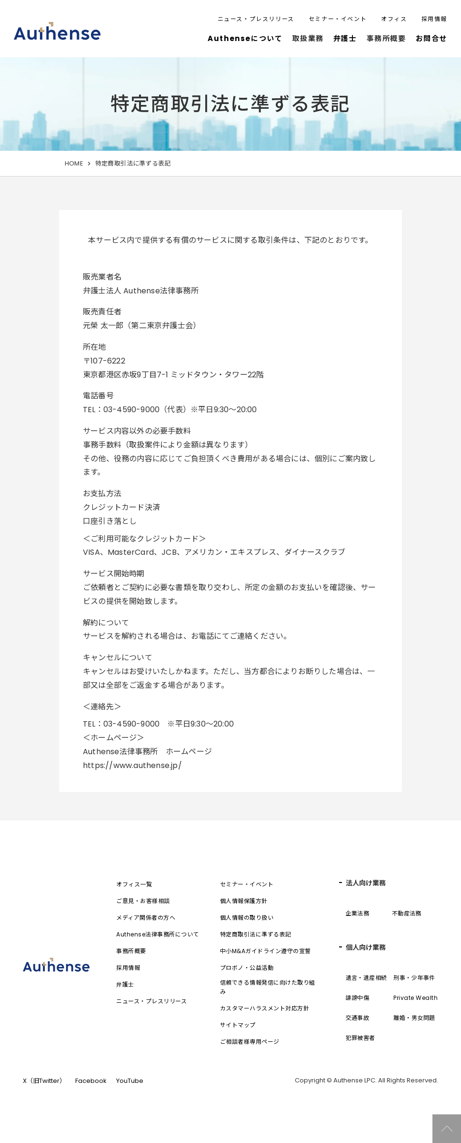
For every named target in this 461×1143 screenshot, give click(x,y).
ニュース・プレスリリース (256, 19)
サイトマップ (238, 1025)
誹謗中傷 (358, 998)
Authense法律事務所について (157, 934)
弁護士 (345, 38)
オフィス (394, 19)
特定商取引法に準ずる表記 (255, 934)
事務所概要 (131, 951)
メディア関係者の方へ (145, 918)
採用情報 (434, 19)
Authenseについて (245, 38)
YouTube (129, 1080)
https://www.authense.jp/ (132, 765)
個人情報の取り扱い (246, 918)
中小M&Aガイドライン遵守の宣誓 (265, 951)
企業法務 (358, 913)
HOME (74, 163)
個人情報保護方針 (244, 901)
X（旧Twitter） (44, 1080)
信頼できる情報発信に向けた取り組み (267, 987)
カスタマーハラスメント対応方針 (264, 1008)
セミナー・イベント (338, 19)
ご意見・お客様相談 (143, 901)
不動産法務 (406, 913)
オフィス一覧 (134, 884)
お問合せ (431, 38)
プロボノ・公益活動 (246, 968)
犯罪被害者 (360, 1038)
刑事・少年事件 (414, 978)
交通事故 (358, 1018)
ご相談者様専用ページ (250, 1042)
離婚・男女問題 (414, 1018)
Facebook (91, 1080)
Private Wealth (415, 998)
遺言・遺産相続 (366, 978)
